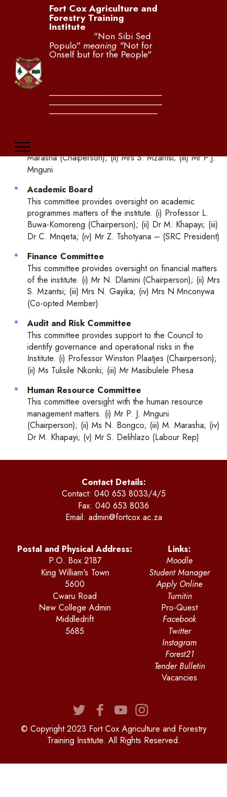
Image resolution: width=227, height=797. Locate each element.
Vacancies (179, 678)
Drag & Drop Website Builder (113, 780)
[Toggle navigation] (23, 147)
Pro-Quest (179, 608)
